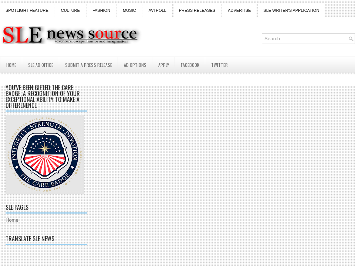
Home (11, 65)
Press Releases (197, 10)
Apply (163, 65)
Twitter (219, 65)
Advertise (239, 10)
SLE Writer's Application (291, 10)
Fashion (101, 10)
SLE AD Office (40, 65)
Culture (70, 10)
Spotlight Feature (27, 10)
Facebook (190, 65)
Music (129, 10)
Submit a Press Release (88, 65)
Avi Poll (157, 10)
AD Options (135, 65)
